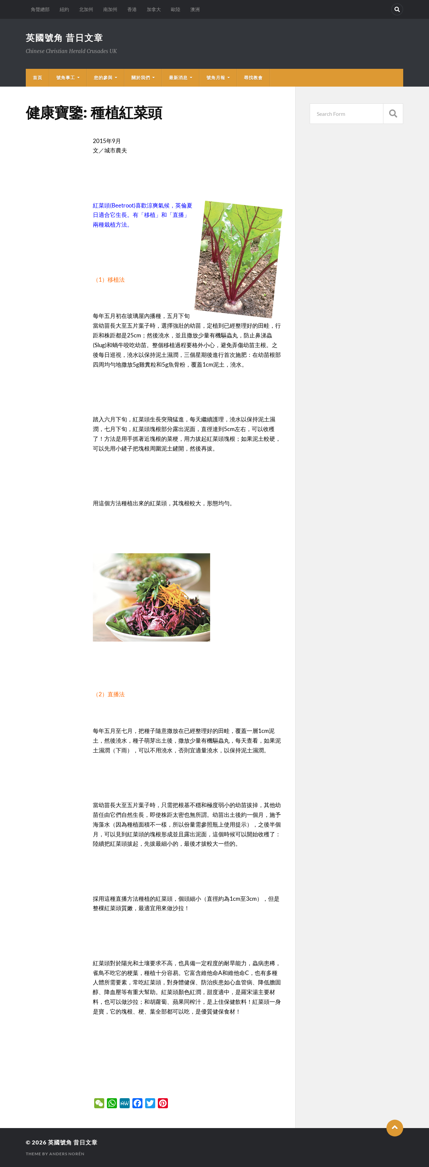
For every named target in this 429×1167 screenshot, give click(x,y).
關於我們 (140, 77)
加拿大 (154, 9)
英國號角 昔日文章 (64, 38)
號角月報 (215, 77)
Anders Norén (66, 1153)
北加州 (86, 9)
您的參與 (103, 77)
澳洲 (195, 9)
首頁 (37, 77)
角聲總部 (40, 9)
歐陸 (175, 9)
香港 (132, 9)
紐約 (64, 9)
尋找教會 (253, 77)
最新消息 (178, 77)
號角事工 (65, 77)
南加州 (110, 9)
